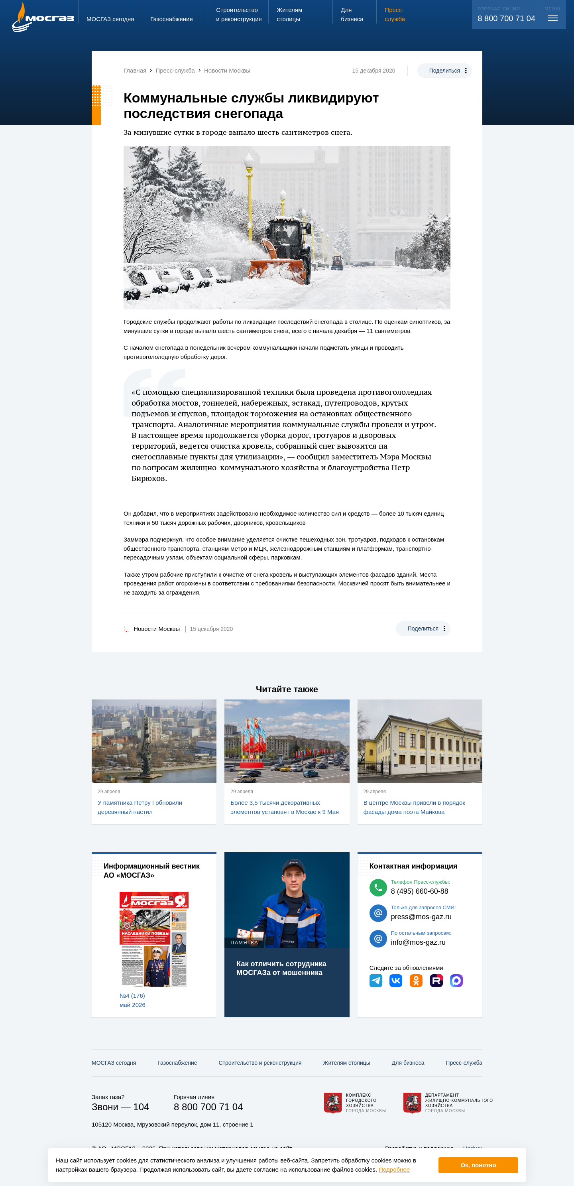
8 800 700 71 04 (506, 18)
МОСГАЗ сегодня (114, 1063)
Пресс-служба (464, 1063)
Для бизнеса (408, 1063)
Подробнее (394, 1169)
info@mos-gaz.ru (418, 942)
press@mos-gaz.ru (421, 917)
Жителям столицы (346, 1063)
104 (141, 1106)
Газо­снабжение (177, 1063)
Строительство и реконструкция (260, 1063)
